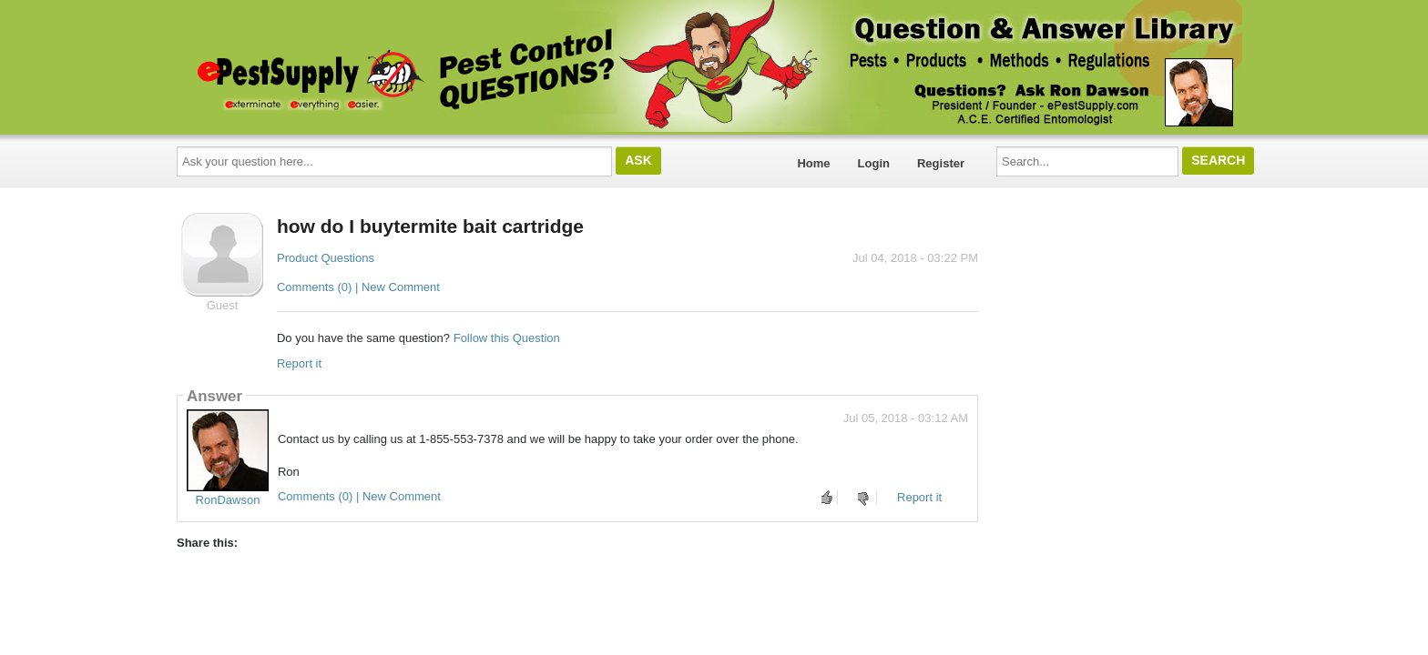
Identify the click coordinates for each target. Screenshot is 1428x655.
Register (940, 163)
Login (874, 163)
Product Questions (325, 258)
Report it (299, 363)
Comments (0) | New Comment (358, 287)
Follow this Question (507, 338)
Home (813, 163)
